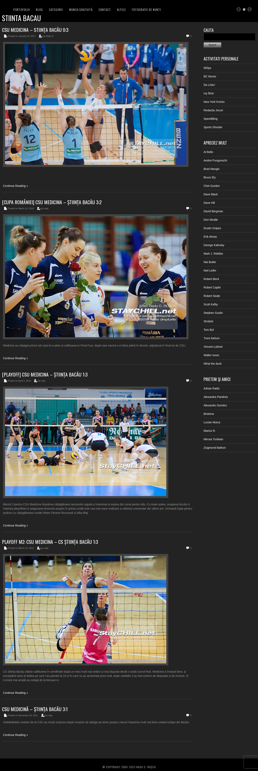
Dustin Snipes (212, 228)
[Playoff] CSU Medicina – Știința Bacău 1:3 (45, 374)
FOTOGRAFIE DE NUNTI (146, 9)
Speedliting (210, 118)
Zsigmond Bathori (215, 447)
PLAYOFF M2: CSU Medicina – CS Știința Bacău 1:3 (50, 541)
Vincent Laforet (213, 346)
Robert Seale (212, 296)
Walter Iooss (211, 355)
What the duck (213, 363)
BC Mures (210, 76)
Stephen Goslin (213, 312)
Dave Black (211, 194)
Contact (105, 9)
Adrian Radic (212, 388)
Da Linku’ (209, 84)
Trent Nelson (212, 338)
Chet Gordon (212, 185)
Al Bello (208, 152)
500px (207, 68)
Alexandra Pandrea (216, 397)
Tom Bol (209, 329)
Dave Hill (209, 202)
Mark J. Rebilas (213, 253)
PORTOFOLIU (21, 9)
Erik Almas (210, 236)
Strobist (208, 321)
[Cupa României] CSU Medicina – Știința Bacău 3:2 (52, 202)
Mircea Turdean (213, 439)
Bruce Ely (210, 177)
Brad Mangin (212, 169)
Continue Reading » (15, 185)
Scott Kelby (211, 304)
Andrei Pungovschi (215, 160)
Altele (121, 9)
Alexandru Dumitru (215, 405)
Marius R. (210, 430)
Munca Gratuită (81, 9)
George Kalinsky (214, 245)
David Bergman (213, 211)
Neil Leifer (210, 270)
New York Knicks (214, 101)
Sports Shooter (213, 127)
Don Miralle (211, 219)
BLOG (39, 9)
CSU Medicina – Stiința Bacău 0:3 (35, 29)
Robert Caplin (212, 287)
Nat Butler (210, 262)
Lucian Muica (212, 422)
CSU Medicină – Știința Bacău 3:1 (35, 709)
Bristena (209, 413)
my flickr (209, 93)
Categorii (56, 9)
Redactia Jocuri (213, 110)
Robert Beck (211, 279)
